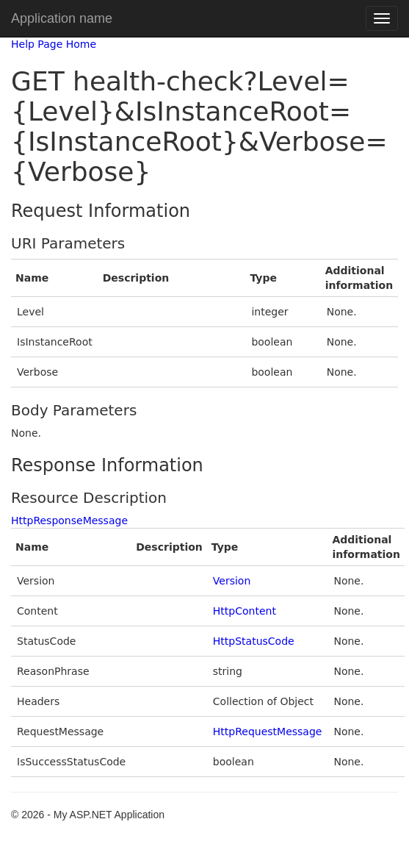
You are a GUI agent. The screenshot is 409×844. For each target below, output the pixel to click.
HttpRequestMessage (267, 731)
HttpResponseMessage (69, 520)
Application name (61, 18)
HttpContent (244, 611)
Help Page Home (53, 44)
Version (231, 581)
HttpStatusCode (253, 641)
